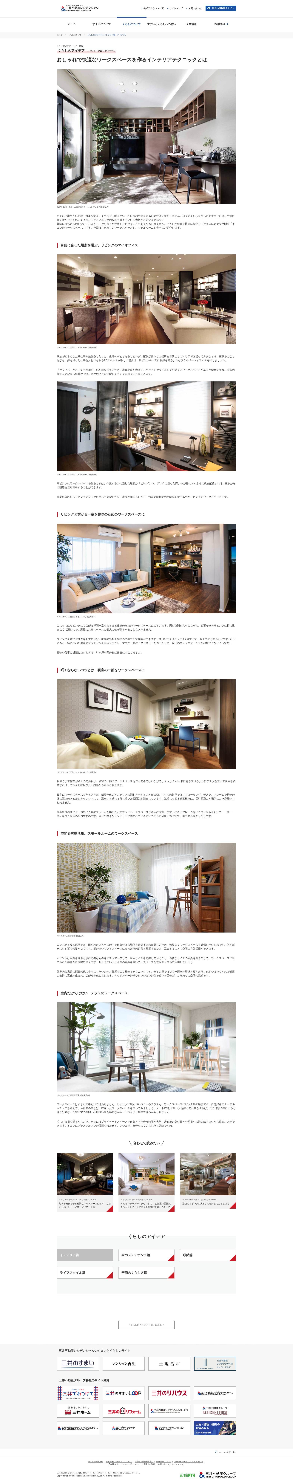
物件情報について (163, 1462)
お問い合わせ (194, 8)
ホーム (60, 35)
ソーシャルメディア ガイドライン (188, 1462)
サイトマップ (175, 8)
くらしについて (75, 35)
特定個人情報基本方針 (144, 1462)
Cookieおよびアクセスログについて (124, 1464)
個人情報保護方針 (95, 1462)
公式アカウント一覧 (153, 8)
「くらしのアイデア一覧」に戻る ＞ (146, 1325)
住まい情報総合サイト (223, 8)
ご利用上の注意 (148, 1464)
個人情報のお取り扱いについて (119, 1462)
